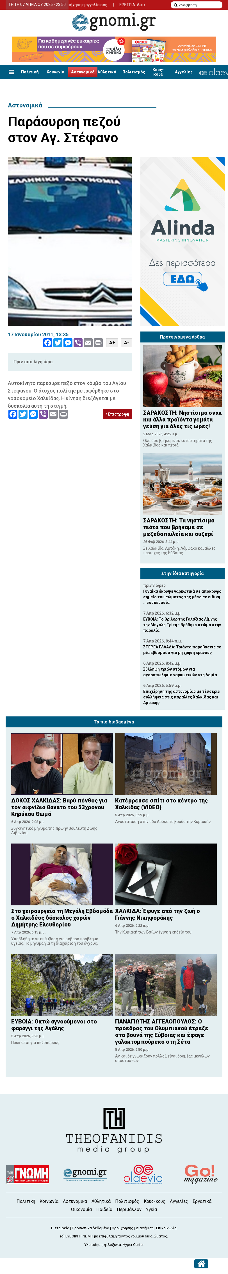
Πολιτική (30, 72)
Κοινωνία (55, 72)
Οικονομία (81, 1209)
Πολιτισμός (133, 72)
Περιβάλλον (129, 1209)
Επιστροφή (117, 414)
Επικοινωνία (166, 1228)
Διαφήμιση (145, 1228)
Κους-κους (158, 71)
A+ (112, 342)
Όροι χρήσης (122, 1228)
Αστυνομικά (83, 72)
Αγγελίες (184, 72)
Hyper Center (133, 1245)
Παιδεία (104, 1209)
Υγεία (151, 1209)
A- (126, 342)
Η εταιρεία (60, 1228)
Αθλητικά (106, 72)
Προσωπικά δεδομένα (90, 1228)
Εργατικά (202, 1201)
